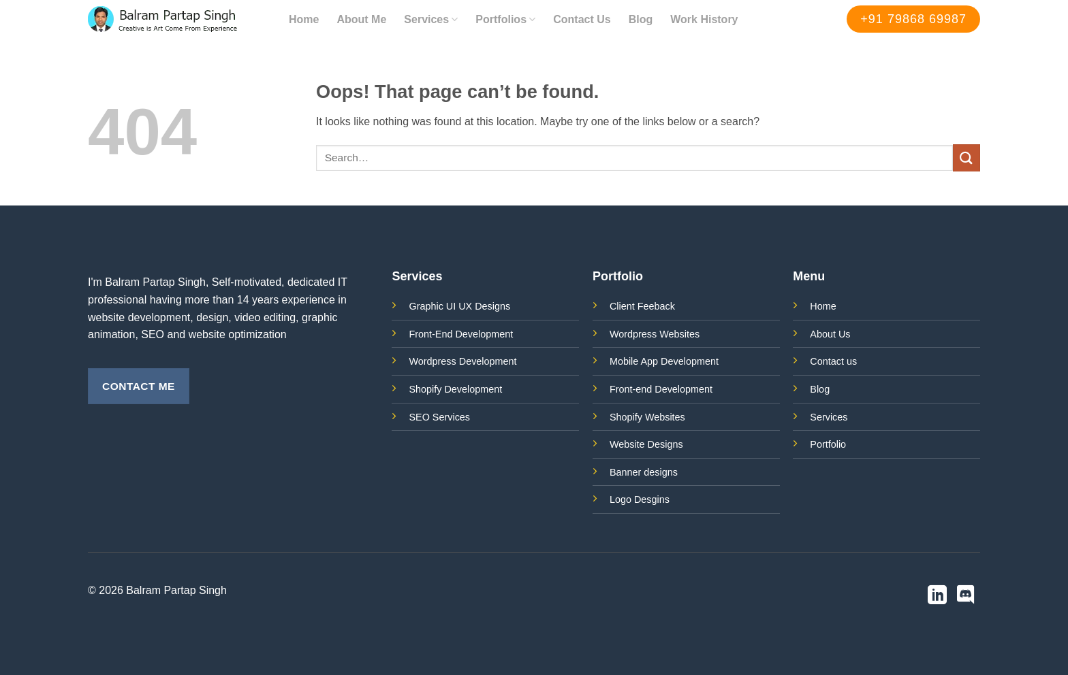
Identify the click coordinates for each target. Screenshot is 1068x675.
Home (304, 19)
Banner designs (644, 472)
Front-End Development (461, 334)
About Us (830, 334)
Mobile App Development (664, 361)
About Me (361, 19)
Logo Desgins (640, 499)
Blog (641, 19)
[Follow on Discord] (965, 596)
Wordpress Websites (655, 334)
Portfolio (828, 444)
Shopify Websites (647, 417)
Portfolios (505, 19)
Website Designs (646, 444)
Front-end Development (661, 389)
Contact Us (581, 19)
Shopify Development (455, 389)
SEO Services (439, 417)
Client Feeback (642, 306)
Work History (704, 19)
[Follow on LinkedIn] (937, 596)
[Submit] (966, 157)
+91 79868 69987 (913, 19)
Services (431, 19)
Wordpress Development (462, 361)
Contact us (833, 361)
